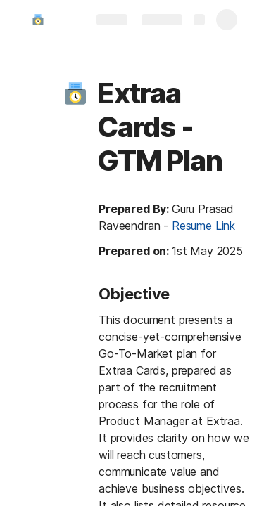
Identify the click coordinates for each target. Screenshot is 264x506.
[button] (75, 93)
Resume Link (203, 226)
